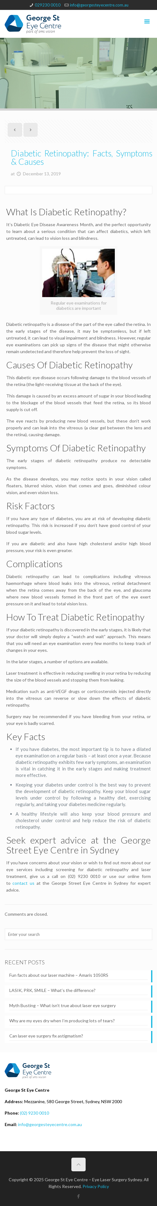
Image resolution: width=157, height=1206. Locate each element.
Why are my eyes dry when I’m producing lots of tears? (62, 1020)
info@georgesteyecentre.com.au (99, 4)
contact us (23, 883)
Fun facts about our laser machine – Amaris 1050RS (58, 975)
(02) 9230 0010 (34, 1113)
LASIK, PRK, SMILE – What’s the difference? (52, 990)
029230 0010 (48, 4)
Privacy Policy (96, 1186)
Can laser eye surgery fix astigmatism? (46, 1035)
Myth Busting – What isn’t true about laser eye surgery (62, 1005)
